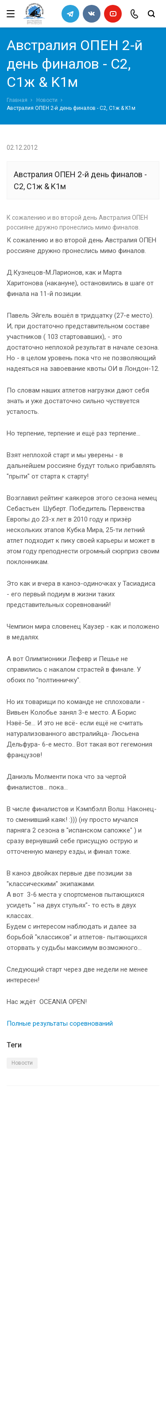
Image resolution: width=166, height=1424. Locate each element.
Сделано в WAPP (29, 1400)
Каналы (19, 1272)
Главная (17, 100)
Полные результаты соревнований (60, 1023)
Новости (47, 100)
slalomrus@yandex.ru (51, 1365)
